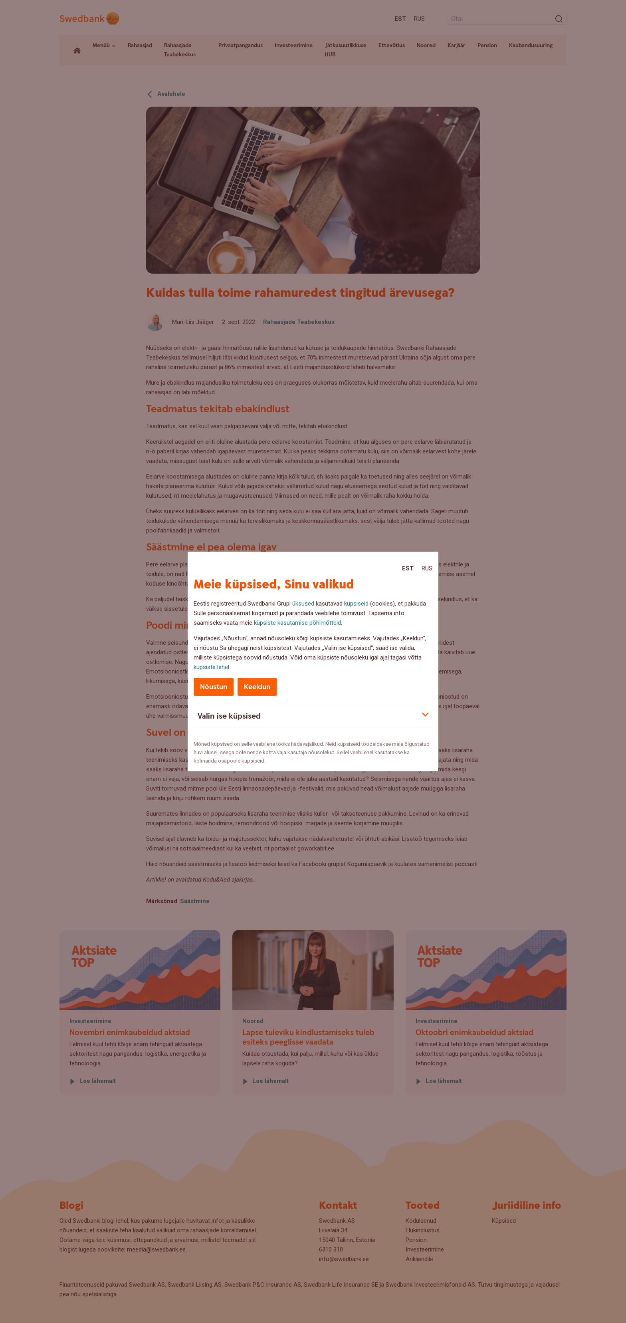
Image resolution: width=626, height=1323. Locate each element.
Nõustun (213, 686)
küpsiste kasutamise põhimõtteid (297, 622)
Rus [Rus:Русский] (427, 568)
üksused (303, 603)
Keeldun (257, 686)
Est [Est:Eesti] (408, 568)
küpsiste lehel (211, 667)
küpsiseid (356, 603)
